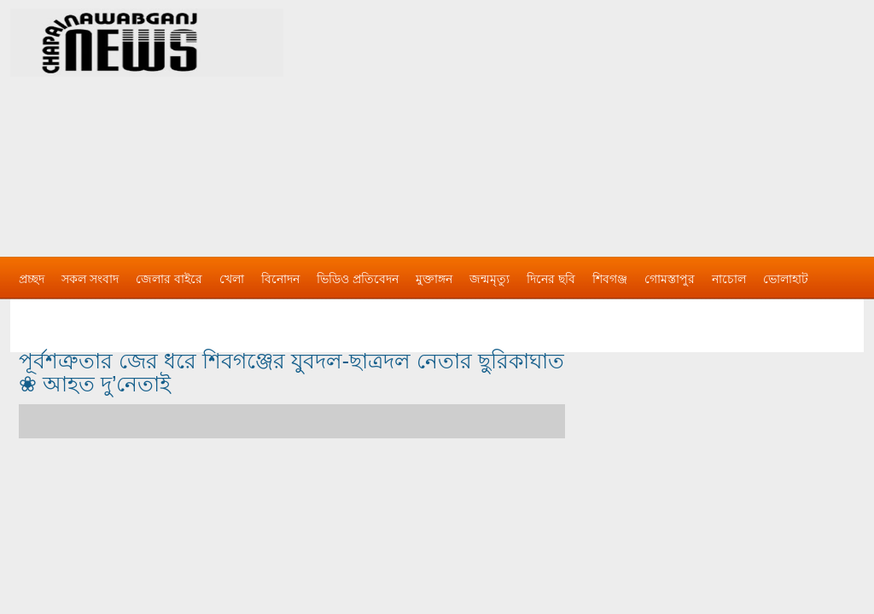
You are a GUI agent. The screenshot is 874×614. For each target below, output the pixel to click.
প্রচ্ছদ (31, 279)
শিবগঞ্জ (609, 279)
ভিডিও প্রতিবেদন (358, 279)
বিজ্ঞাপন (39, 313)
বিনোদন (280, 279)
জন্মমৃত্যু (489, 279)
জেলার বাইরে (169, 279)
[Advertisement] (616, 119)
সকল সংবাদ (90, 279)
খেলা (231, 279)
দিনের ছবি (551, 279)
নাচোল (729, 279)
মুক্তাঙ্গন (434, 279)
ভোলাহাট (785, 279)
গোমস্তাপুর (669, 279)
